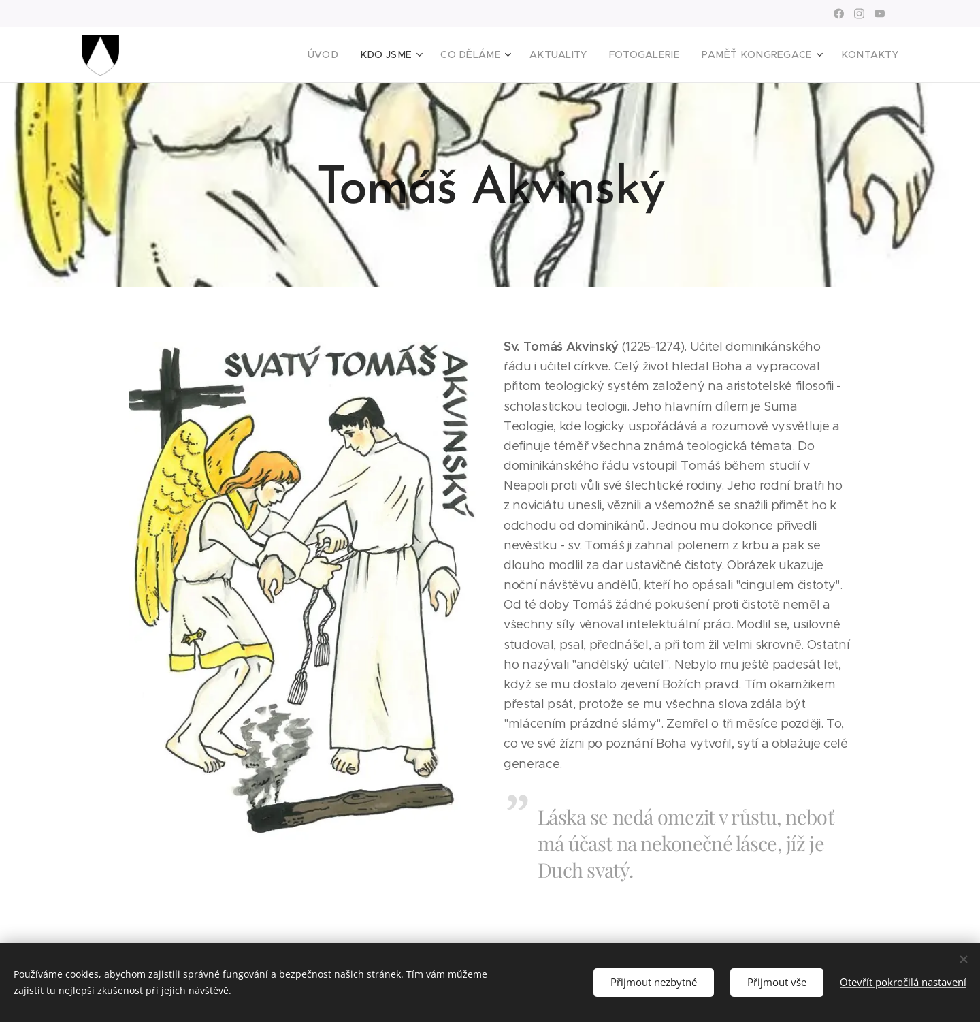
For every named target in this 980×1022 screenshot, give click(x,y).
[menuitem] (365, 55)
